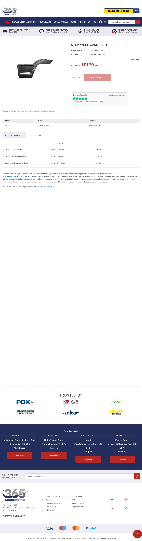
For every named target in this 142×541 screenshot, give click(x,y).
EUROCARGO (43, 125)
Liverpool (88, 436)
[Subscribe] (137, 476)
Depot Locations (53, 496)
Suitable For (44, 111)
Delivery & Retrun (44, 186)
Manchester (20, 436)
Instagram (126, 508)
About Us (50, 510)
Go (136, 10)
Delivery (21, 111)
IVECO (7, 125)
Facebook (126, 499)
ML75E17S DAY (94, 125)
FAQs (74, 500)
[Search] (137, 22)
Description (8, 111)
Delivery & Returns (54, 503)
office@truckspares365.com (16, 176)
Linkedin (112, 508)
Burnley (122, 436)
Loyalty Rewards (79, 506)
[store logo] (10, 11)
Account (49, 500)
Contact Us (51, 506)
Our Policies (77, 496)
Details (31, 111)
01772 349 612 (14, 516)
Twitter (112, 499)
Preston (54, 436)
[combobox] (123, 22)
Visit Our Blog (78, 503)
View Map (20, 455)
